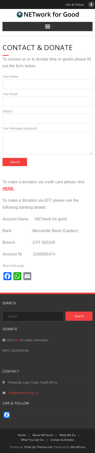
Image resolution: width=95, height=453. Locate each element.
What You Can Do (32, 440)
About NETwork (42, 435)
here (16, 340)
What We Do (68, 435)
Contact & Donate (62, 440)
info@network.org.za (23, 393)
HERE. (8, 189)
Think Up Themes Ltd (38, 447)
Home (22, 435)
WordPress (78, 447)
